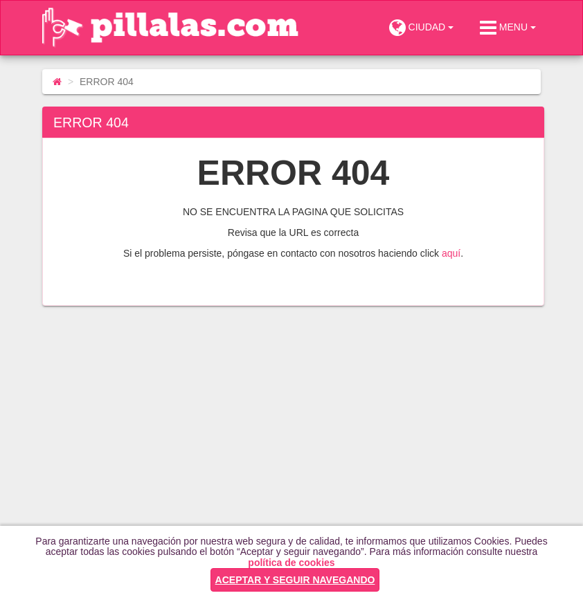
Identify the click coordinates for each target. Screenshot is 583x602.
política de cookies (291, 562)
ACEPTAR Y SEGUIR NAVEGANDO (295, 579)
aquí (451, 253)
